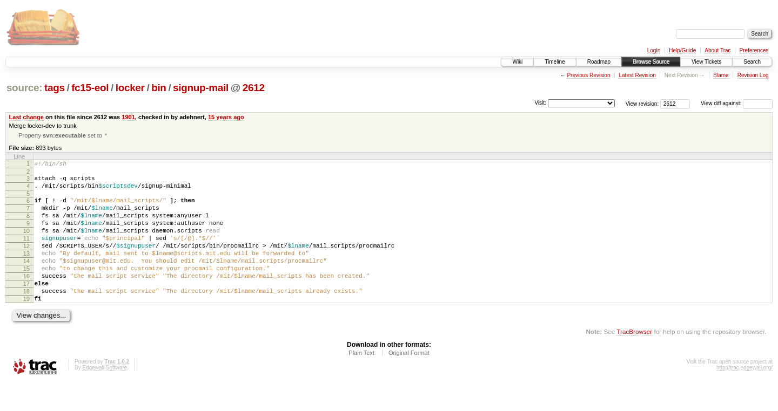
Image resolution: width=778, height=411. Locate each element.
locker (130, 87)
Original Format (409, 381)
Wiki (517, 62)
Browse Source (651, 62)
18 (26, 316)
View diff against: (737, 103)
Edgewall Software (104, 396)
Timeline (555, 62)
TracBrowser (634, 360)
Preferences (754, 50)
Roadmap (599, 62)
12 (26, 261)
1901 (128, 117)
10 (26, 243)
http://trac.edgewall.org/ (744, 396)
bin (158, 87)
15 (26, 289)
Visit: (540, 103)
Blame (720, 75)
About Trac (717, 50)
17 (26, 307)
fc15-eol (90, 87)
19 (26, 326)
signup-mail (201, 87)
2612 (254, 87)
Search (752, 62)
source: (24, 87)
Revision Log (753, 75)
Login (653, 50)
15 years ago (226, 117)
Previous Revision (588, 75)
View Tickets (706, 62)
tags (54, 87)
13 (26, 271)
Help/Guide (682, 50)
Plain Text (361, 381)
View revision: (642, 103)
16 (26, 298)
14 (26, 280)
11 (26, 252)
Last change (26, 117)
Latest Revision (637, 75)
